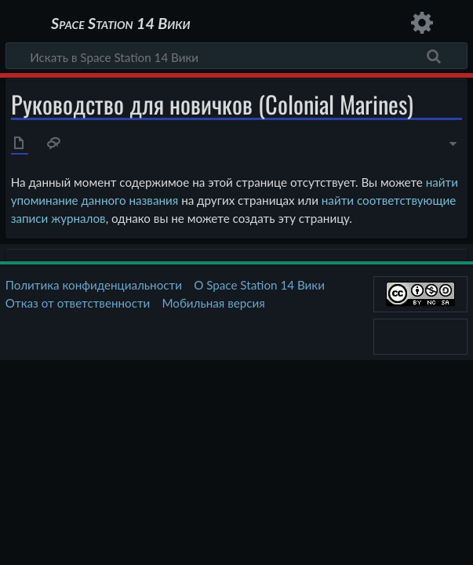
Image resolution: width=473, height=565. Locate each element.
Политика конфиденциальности (93, 285)
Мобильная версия (213, 303)
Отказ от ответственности (77, 303)
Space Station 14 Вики (120, 23)
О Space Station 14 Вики (259, 285)
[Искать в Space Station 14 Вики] (236, 55)
